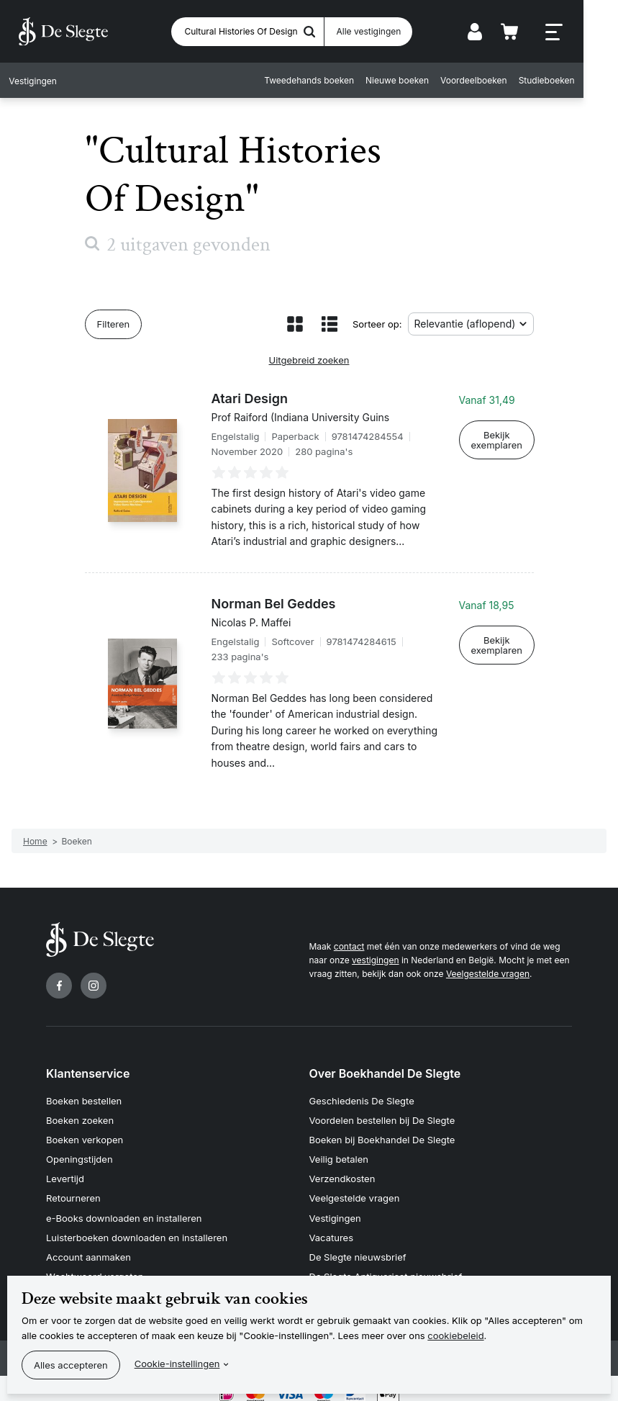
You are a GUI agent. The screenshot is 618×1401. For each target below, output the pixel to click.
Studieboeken (578, 81)
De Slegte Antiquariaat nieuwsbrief (386, 1265)
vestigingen (375, 960)
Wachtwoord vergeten (95, 1265)
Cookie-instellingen (177, 1364)
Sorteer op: (377, 324)
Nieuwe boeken (429, 81)
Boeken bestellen (84, 1100)
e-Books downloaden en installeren (123, 1210)
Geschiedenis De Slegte (361, 1100)
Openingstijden (79, 1155)
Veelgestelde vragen (488, 973)
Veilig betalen (339, 1155)
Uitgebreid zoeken (309, 360)
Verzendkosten (342, 1173)
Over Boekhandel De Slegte (385, 1073)
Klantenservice (87, 1073)
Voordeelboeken (506, 81)
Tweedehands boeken (341, 81)
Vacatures (331, 1229)
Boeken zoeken (80, 1118)
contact (349, 946)
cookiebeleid (455, 1335)
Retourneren (73, 1192)
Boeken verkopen (84, 1137)
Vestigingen (335, 1210)
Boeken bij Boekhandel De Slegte (382, 1137)
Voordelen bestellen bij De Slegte (382, 1118)
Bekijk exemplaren (496, 440)
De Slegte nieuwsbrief (357, 1247)
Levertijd (65, 1173)
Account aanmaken (88, 1247)
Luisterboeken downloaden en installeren (136, 1229)
